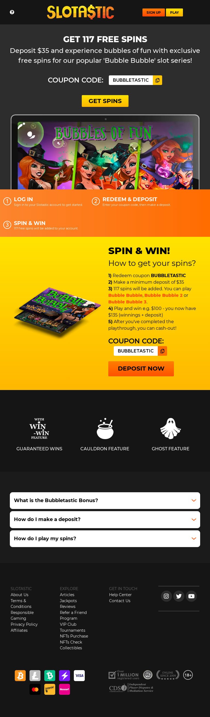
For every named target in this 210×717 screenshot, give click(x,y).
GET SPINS (105, 101)
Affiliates (19, 630)
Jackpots (68, 600)
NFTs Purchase (74, 636)
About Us (19, 594)
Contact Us (119, 600)
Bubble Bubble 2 (163, 295)
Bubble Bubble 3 (127, 302)
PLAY (174, 12)
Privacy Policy (24, 624)
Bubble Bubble (125, 295)
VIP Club (68, 624)
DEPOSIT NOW (141, 368)
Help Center (120, 594)
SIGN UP (154, 12)
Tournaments (72, 630)
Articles (67, 594)
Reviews (67, 606)
